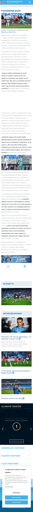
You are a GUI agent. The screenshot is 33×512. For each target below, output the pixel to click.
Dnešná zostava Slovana (12, 398)
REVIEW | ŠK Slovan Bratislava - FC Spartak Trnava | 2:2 (16, 338)
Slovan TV (12, 334)
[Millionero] (25, 461)
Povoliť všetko (16, 502)
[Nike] (16, 453)
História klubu (16, 441)
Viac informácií (9, 486)
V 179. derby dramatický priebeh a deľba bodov (15, 372)
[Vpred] (30, 429)
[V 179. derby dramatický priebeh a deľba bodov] (16, 359)
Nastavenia (16, 492)
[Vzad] (2, 429)
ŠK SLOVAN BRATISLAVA (15, 2)
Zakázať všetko (16, 497)
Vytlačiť (25, 268)
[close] (27, 465)
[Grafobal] (8, 461)
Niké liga (12, 368)
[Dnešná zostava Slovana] (16, 386)
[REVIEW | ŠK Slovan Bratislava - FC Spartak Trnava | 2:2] (16, 325)
